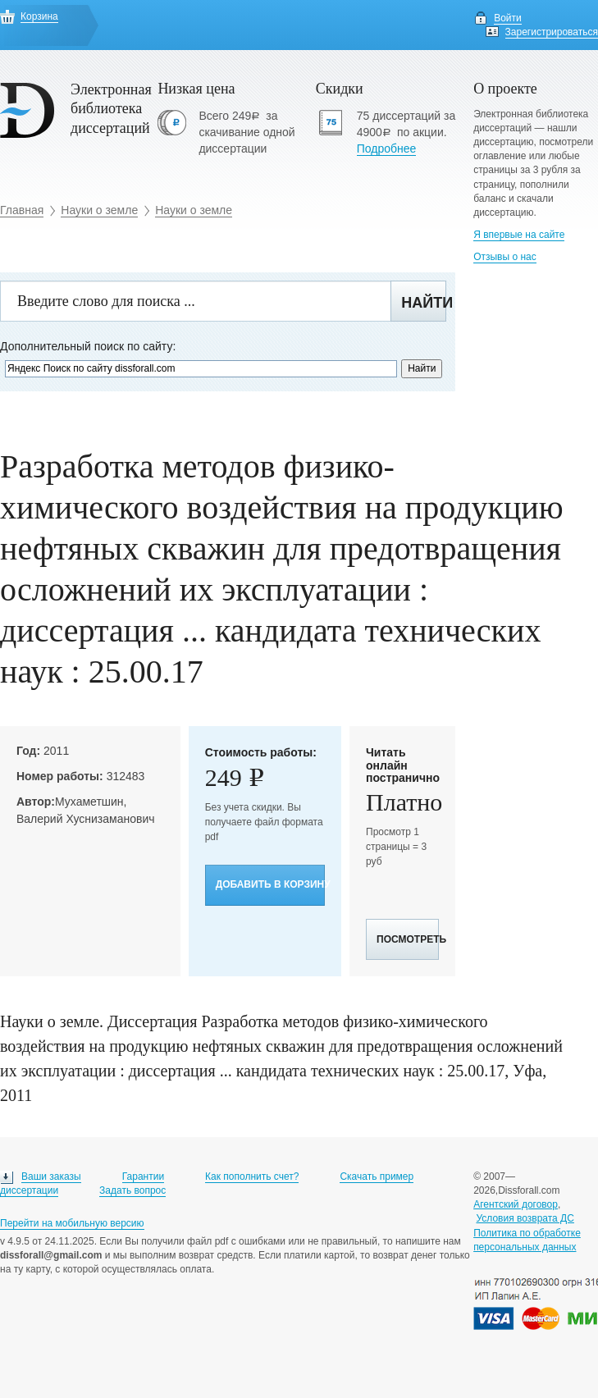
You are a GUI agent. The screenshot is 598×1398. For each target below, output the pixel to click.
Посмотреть (408, 939)
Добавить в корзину (270, 884)
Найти (423, 303)
